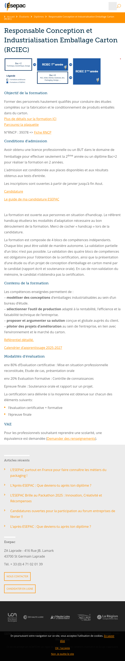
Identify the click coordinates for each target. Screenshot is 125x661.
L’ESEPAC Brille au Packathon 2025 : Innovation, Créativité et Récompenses (56, 498)
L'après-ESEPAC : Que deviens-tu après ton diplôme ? (50, 526)
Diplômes (39, 16)
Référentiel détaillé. (19, 340)
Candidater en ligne (20, 588)
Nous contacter (17, 576)
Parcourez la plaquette (21, 124)
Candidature (13, 191)
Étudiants (24, 16)
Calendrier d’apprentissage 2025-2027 (33, 347)
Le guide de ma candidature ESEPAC (31, 199)
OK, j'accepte (62, 648)
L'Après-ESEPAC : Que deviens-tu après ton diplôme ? (51, 485)
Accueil (11, 16)
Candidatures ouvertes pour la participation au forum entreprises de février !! (62, 514)
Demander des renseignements (71, 438)
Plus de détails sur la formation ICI (30, 119)
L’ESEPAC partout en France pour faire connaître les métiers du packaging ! (58, 473)
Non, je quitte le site (62, 654)
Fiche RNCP (42, 132)
